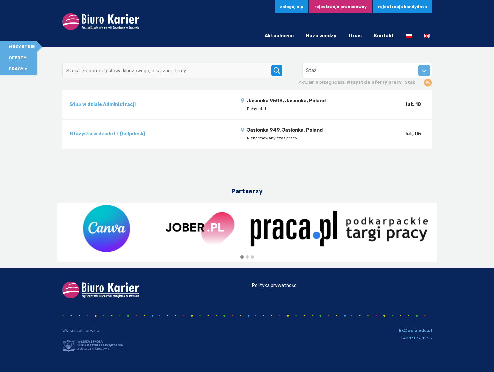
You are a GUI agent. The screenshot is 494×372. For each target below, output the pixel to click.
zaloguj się (291, 6)
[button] (242, 257)
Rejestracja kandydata (402, 6)
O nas (355, 36)
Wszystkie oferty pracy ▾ (22, 57)
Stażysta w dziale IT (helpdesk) (107, 134)
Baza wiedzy (321, 36)
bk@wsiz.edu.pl (415, 330)
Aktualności (279, 36)
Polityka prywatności (275, 285)
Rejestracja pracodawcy (340, 6)
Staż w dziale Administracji (103, 104)
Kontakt (384, 36)
